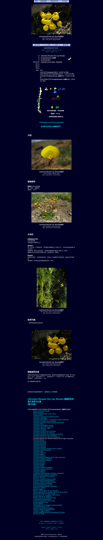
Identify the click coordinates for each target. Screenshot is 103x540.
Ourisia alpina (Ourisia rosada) (42, 499)
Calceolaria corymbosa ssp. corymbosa (44, 431)
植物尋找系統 (54, 521)
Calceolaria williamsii (39, 472)
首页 (41, 521)
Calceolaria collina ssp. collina (41, 428)
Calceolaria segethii (38, 464)
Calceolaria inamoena (39, 445)
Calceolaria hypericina (39, 444)
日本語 (52, 51)
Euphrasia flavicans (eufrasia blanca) (43, 480)
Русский (59, 50)
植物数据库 (46, 521)
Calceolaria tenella (38, 466)
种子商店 (61, 521)
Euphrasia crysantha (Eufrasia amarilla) (44, 479)
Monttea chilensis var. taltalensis (42, 496)
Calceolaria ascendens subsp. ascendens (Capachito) (48, 422)
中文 (56, 51)
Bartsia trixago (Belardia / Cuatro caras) (44, 414)
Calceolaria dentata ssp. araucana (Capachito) (46, 437)
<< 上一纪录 (48, 523)
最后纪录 (62, 523)
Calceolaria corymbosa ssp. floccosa (43, 432)
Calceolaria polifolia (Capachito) (42, 460)
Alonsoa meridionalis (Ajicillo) (41, 411)
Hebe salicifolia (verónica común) (42, 485)
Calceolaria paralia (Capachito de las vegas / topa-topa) (49, 457)
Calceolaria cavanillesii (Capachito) (43, 427)
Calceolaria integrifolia (39, 447)
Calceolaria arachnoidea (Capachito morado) (46, 416)
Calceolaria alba (37, 415)
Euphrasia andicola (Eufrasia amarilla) (44, 476)
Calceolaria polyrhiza (39, 461)
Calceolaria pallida (38, 454)
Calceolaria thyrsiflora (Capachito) (43, 467)
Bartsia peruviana (38, 412)
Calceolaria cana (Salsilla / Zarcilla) (43, 425)
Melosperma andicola (39, 487)
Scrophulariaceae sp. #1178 (41, 506)
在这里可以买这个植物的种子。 (51, 126)
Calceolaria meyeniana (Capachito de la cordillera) (47, 448)
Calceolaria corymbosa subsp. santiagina (45, 435)
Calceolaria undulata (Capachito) (42, 469)
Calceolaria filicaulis (39, 440)
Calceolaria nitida (38, 451)
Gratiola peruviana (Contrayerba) (42, 483)
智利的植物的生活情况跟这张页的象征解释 (51, 122)
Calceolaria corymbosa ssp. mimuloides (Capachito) (48, 434)
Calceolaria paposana (39, 456)
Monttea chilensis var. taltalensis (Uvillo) (44, 498)
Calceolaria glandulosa (39, 443)
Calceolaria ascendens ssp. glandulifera (44, 421)
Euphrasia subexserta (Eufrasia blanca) (44, 482)
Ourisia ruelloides (38, 503)
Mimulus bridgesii (38, 489)
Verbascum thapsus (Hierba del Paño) (44, 509)
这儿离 (51, 392)
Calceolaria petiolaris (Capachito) (42, 458)
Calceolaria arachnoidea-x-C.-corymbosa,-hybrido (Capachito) (51, 419)
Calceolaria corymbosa (39, 430)
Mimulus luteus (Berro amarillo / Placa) (44, 493)
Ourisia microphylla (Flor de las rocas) (44, 501)
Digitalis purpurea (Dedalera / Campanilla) (45, 474)
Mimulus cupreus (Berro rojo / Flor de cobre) (46, 490)
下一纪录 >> (55, 523)
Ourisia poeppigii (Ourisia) (40, 502)
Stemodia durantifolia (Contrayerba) (43, 508)
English (43, 50)
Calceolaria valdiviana (39, 470)
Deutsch (54, 50)
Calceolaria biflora (38, 424)
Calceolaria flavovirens (39, 441)
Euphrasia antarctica (39, 477)
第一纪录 (41, 523)
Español (48, 50)
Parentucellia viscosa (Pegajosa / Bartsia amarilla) (47, 505)
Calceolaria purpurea (39, 463)
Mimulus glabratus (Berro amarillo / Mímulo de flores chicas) (50, 492)
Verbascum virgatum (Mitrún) (41, 511)
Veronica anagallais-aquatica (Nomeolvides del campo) (49, 512)
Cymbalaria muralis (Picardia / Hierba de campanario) (48, 473)
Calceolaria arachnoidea (40, 418)
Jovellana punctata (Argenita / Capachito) (45, 486)
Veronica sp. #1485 (38, 514)
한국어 (47, 51)
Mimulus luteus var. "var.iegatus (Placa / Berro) (46, 495)
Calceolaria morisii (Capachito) (42, 450)
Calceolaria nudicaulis (39, 453)
